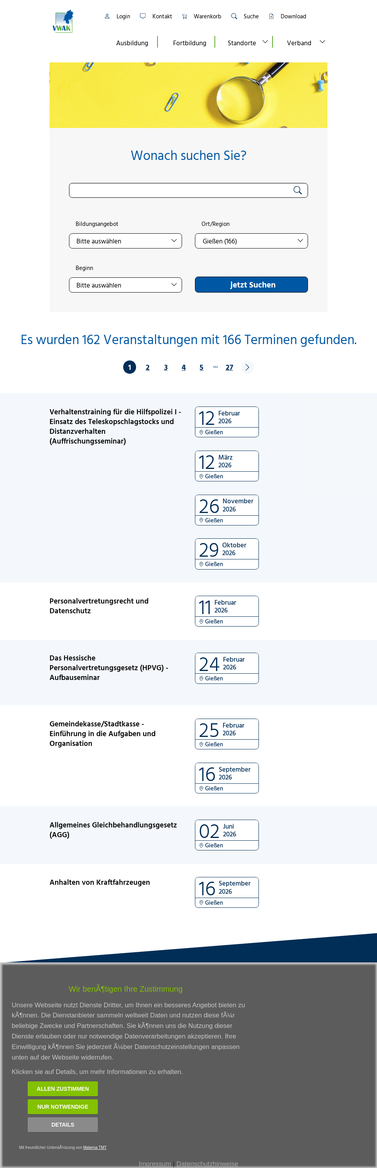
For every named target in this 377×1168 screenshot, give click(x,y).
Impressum (155, 1164)
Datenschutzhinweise (208, 1164)
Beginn (84, 268)
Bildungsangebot (97, 223)
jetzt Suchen (253, 284)
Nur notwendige (62, 1107)
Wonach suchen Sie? (188, 155)
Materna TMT (95, 1147)
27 (229, 367)
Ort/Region (216, 223)
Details (62, 1125)
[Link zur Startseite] (73, 21)
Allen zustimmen (63, 1089)
